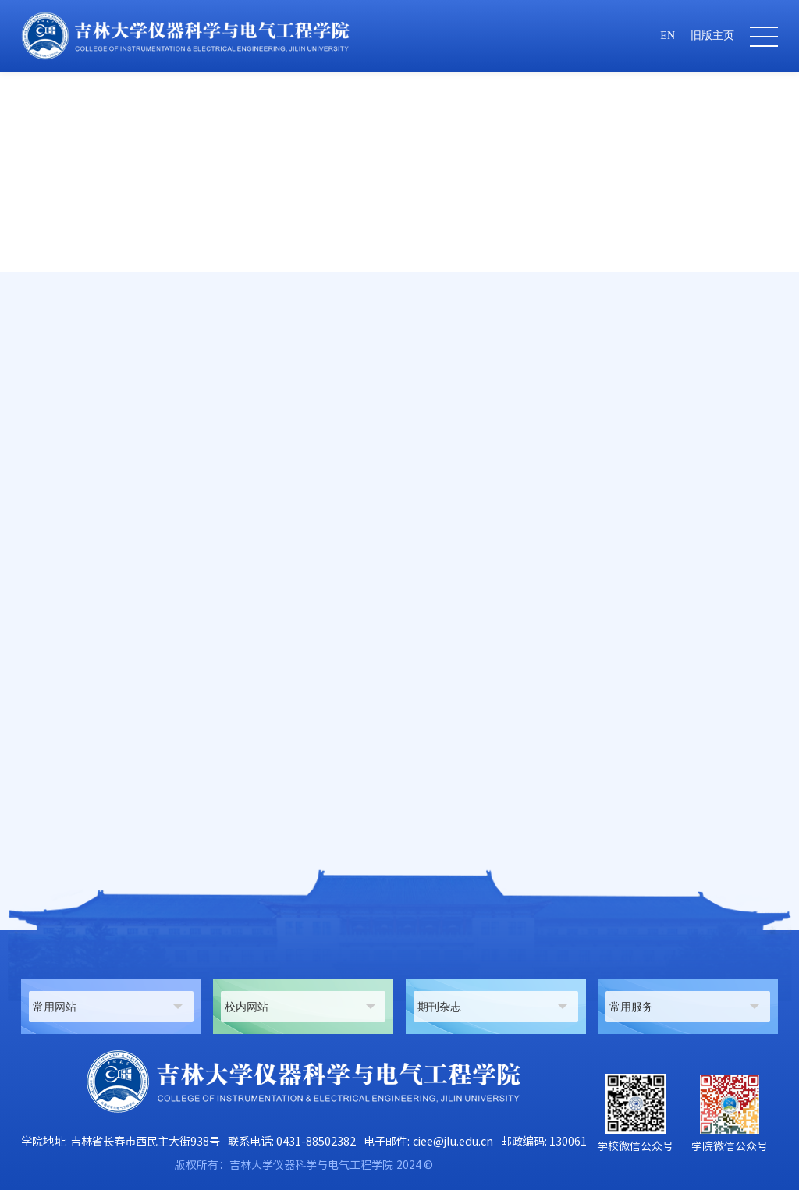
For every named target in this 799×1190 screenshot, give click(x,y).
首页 (598, 378)
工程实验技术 (711, 378)
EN (667, 35)
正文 (767, 378)
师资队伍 (644, 378)
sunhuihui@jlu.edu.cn (122, 636)
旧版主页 (712, 35)
